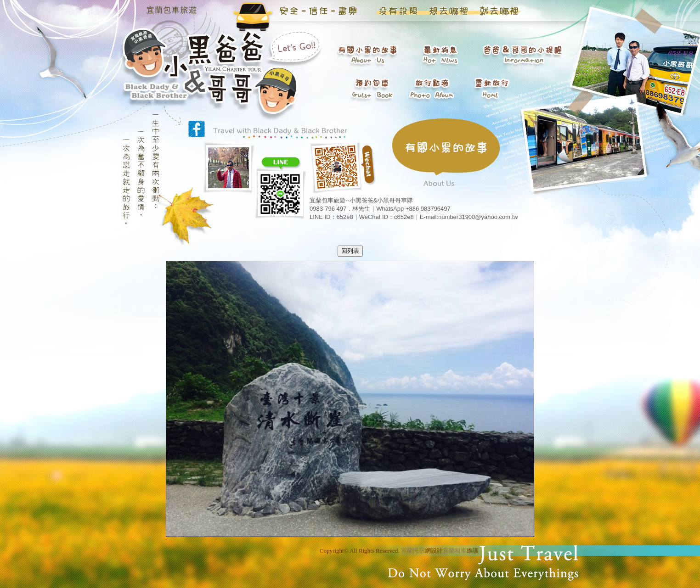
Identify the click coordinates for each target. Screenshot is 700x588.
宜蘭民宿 (413, 550)
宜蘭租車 (455, 550)
